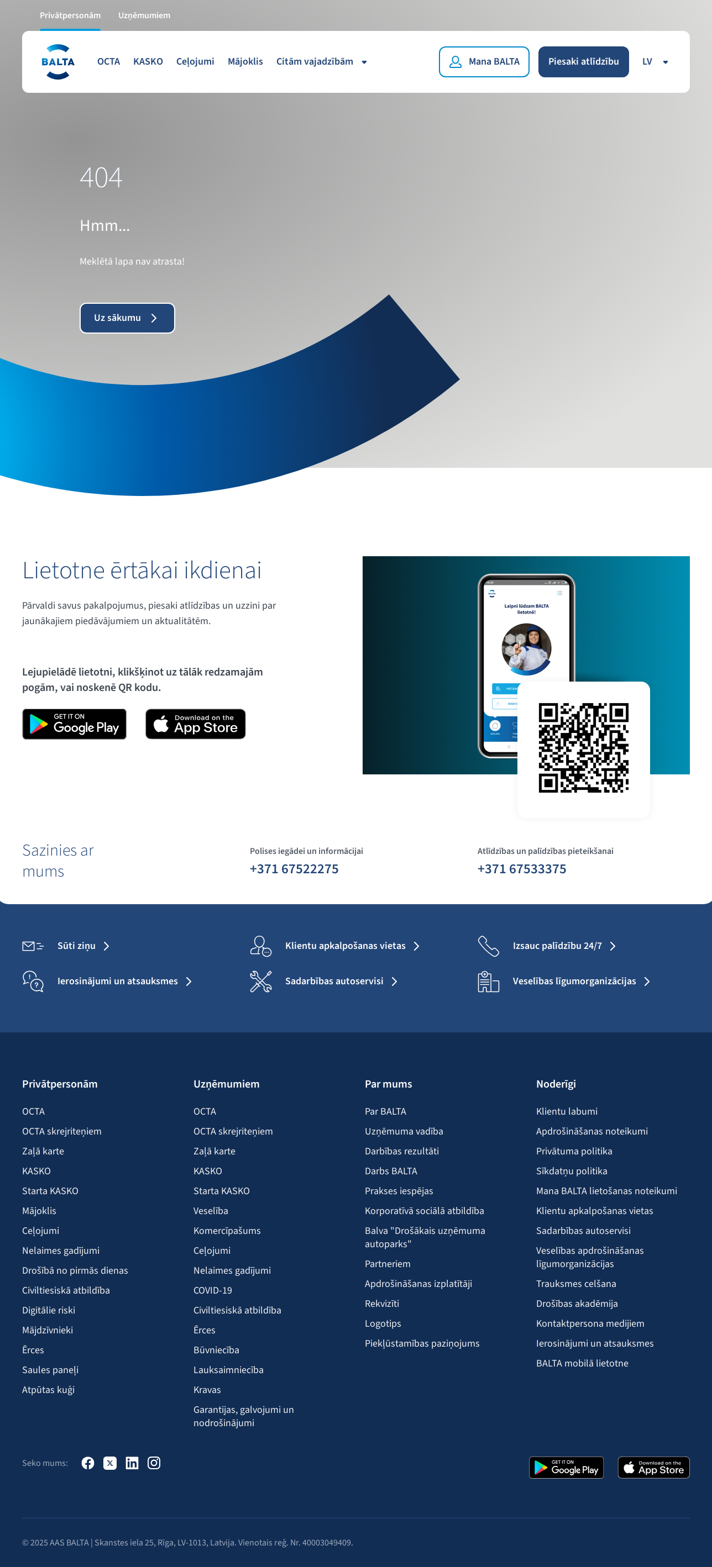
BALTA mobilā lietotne (582, 1363)
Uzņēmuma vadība (404, 1131)
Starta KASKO (50, 1191)
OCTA (108, 61)
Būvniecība (216, 1350)
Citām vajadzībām (323, 61)
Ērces (33, 1350)
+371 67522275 (294, 868)
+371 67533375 (522, 868)
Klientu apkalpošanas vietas (594, 1211)
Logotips (383, 1324)
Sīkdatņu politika (572, 1171)
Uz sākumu (127, 318)
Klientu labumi (567, 1111)
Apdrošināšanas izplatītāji (418, 1284)
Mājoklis (245, 61)
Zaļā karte (43, 1151)
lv (657, 61)
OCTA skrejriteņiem (62, 1131)
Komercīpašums (227, 1231)
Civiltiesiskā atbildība (66, 1290)
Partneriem (388, 1264)
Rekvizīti (382, 1304)
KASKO (148, 61)
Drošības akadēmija (577, 1304)
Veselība (210, 1211)
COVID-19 (212, 1290)
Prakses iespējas (399, 1191)
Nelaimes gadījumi (61, 1251)
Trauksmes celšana (576, 1284)
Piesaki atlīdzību (583, 61)
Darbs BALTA (391, 1171)
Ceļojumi (195, 61)
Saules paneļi (50, 1370)
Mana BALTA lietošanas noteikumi (606, 1191)
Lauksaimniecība (228, 1370)
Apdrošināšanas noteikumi (592, 1131)
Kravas (207, 1390)
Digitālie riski (48, 1310)
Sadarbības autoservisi (583, 1231)
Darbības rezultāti (402, 1151)
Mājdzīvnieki (47, 1330)
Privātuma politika (574, 1151)
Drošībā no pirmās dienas (75, 1271)
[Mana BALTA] (484, 61)
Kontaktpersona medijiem (590, 1324)
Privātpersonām (70, 15)
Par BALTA (385, 1111)
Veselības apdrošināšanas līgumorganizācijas (590, 1257)
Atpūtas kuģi (48, 1390)
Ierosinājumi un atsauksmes (595, 1343)
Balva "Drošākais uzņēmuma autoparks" (425, 1238)
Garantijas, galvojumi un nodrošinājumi (243, 1417)
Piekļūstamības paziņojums (422, 1343)
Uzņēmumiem (144, 15)
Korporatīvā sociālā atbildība (424, 1211)
